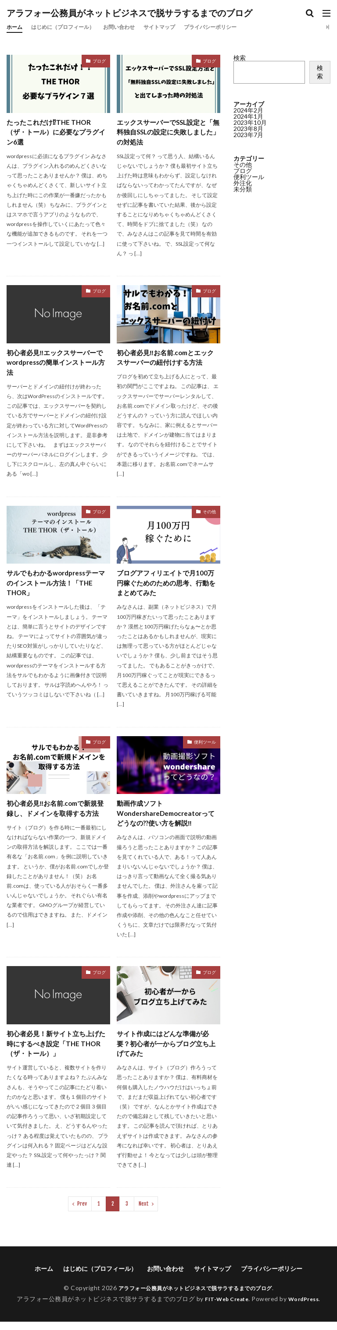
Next (144, 1212)
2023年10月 (250, 122)
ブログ (99, 61)
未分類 (242, 189)
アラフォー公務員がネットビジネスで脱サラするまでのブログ (129, 13)
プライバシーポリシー (238, 27)
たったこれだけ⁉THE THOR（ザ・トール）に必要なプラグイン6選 (56, 133)
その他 (209, 515)
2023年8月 (248, 128)
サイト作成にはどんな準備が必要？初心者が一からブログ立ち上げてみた (166, 1050)
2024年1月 (248, 116)
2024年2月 (248, 110)
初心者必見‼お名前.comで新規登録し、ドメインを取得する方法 (56, 819)
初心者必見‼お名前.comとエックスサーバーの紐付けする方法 (166, 359)
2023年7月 (248, 134)
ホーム (16, 27)
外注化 (242, 183)
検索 (239, 57)
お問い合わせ (134, 27)
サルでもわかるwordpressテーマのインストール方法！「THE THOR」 (56, 587)
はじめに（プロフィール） (71, 27)
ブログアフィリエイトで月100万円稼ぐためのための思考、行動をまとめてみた (168, 587)
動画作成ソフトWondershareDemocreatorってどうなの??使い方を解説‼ (165, 819)
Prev (82, 1212)
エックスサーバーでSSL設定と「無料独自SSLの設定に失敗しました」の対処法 (168, 133)
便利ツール (205, 746)
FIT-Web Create (224, 1307)
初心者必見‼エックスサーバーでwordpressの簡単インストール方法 (58, 364)
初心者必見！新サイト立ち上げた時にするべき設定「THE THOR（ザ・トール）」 (56, 1050)
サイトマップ (180, 27)
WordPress (307, 1307)
